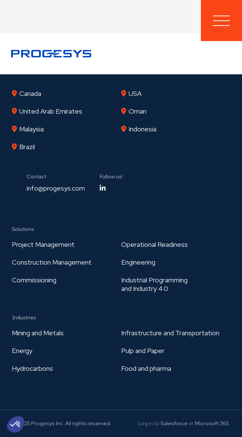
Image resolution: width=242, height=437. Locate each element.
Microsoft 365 (212, 423)
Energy (22, 350)
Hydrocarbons (32, 368)
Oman (137, 111)
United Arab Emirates (50, 111)
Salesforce (174, 423)
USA (135, 93)
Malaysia (31, 129)
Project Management (43, 244)
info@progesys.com (56, 188)
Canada (30, 93)
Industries (24, 317)
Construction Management (52, 262)
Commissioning (34, 280)
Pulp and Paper (143, 350)
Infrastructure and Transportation (170, 333)
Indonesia (142, 129)
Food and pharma (146, 368)
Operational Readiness (154, 244)
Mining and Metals (38, 333)
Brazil (27, 146)
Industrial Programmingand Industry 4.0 (154, 284)
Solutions (23, 229)
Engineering (138, 262)
